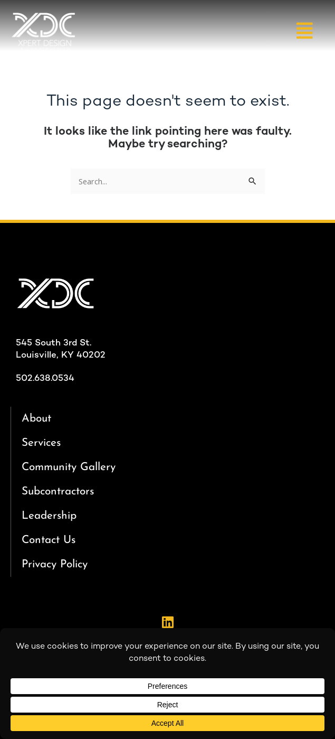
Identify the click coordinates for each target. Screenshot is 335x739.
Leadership (49, 515)
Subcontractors (58, 491)
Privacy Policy (55, 564)
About (36, 418)
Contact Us (48, 540)
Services (41, 442)
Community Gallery (69, 467)
